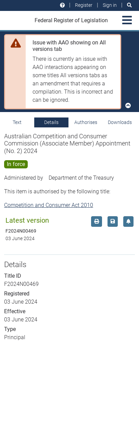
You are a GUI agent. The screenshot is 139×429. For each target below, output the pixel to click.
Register (83, 5)
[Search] (129, 5)
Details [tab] (51, 122)
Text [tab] (17, 122)
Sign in (110, 5)
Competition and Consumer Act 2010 (48, 205)
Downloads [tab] (120, 122)
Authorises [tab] (85, 122)
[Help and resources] (62, 5)
